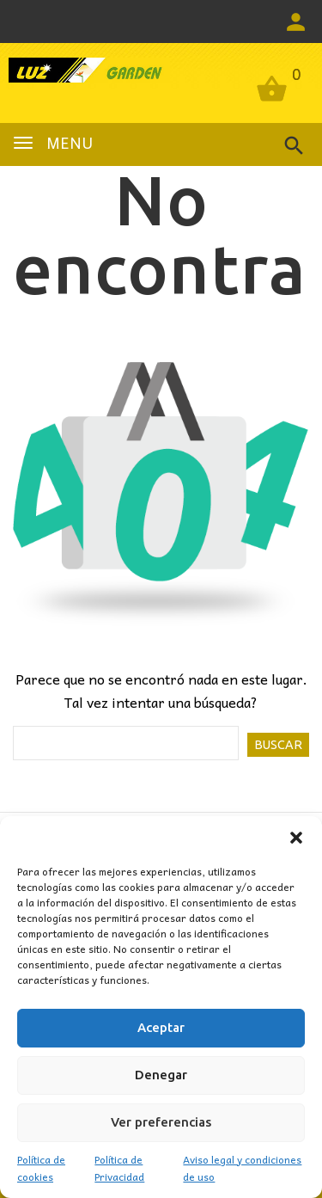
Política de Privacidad (119, 1168)
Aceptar (161, 1027)
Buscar (278, 745)
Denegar (161, 1074)
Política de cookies (41, 1168)
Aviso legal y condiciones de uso (242, 1168)
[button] (296, 837)
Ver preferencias (161, 1122)
